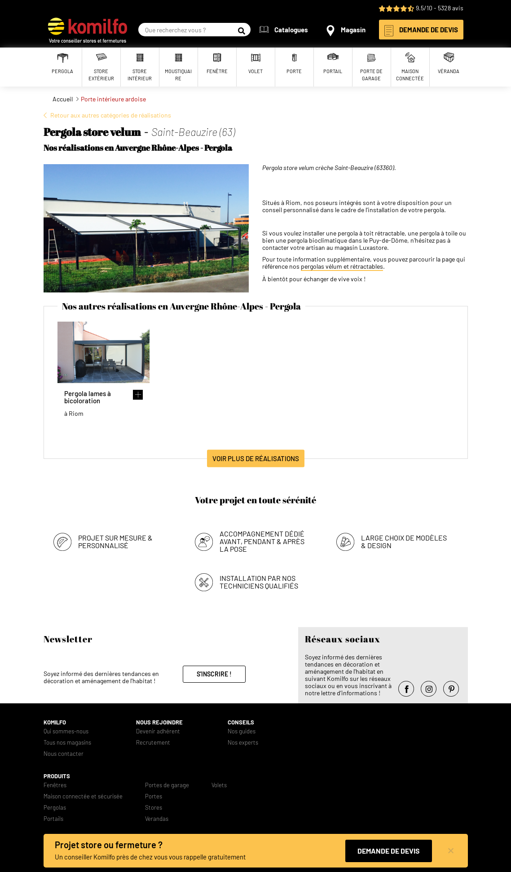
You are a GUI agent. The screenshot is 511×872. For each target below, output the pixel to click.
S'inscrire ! (214, 674)
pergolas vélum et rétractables (342, 266)
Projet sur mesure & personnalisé (115, 541)
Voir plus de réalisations (255, 458)
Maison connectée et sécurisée (83, 796)
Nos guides (242, 731)
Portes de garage (167, 785)
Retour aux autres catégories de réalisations (110, 115)
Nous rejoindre (159, 722)
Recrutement (153, 742)
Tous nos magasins (67, 742)
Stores (153, 807)
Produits (57, 776)
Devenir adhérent (158, 731)
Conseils (241, 722)
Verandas (156, 818)
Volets (219, 785)
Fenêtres (55, 785)
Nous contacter (64, 753)
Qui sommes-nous (66, 731)
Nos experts (243, 742)
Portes (153, 796)
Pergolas (55, 807)
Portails (53, 818)
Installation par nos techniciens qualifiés (259, 582)
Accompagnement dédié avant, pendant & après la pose (262, 541)
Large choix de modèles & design (404, 541)
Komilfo (55, 722)
